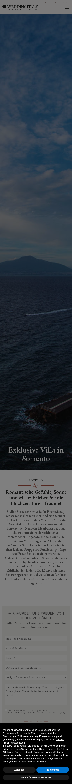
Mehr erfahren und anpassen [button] (36, 777)
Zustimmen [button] (53, 769)
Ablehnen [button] (19, 769)
